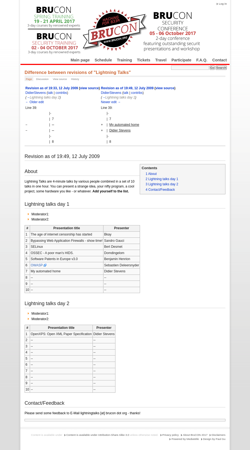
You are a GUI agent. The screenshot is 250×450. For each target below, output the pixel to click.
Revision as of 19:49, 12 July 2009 (127, 88)
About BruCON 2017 (195, 434)
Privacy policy (170, 434)
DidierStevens (35, 93)
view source (89, 88)
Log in (223, 3)
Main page (80, 60)
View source (60, 79)
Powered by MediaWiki (185, 438)
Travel (160, 60)
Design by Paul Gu (214, 438)
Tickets (143, 60)
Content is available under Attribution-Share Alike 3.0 (97, 434)
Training (124, 60)
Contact (219, 60)
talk (50, 93)
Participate (181, 60)
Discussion (42, 79)
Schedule (103, 60)
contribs (61, 93)
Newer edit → (111, 102)
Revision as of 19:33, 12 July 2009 (51, 88)
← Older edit (34, 102)
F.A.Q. (201, 60)
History (75, 79)
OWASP (37, 265)
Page (29, 79)
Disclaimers (218, 434)
